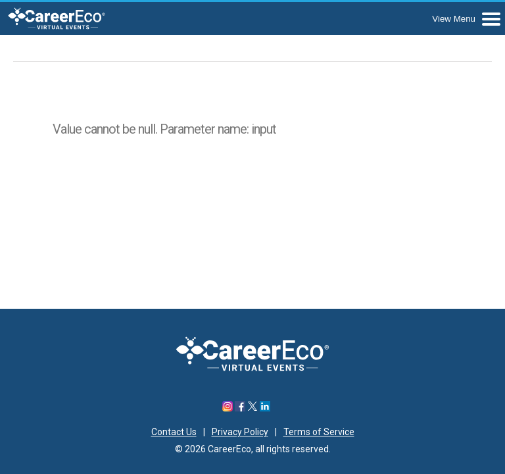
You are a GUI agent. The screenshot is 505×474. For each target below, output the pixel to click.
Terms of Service (318, 432)
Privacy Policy (240, 432)
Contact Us (174, 432)
